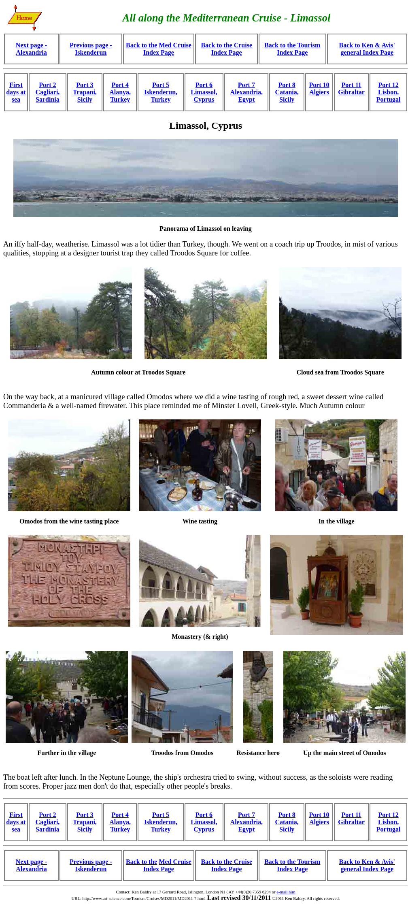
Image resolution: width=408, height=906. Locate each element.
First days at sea (16, 92)
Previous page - (91, 45)
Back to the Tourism (292, 45)
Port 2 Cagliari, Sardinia (47, 92)
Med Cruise (175, 45)
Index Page (158, 52)
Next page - (31, 45)
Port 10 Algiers (319, 88)
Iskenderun (90, 52)
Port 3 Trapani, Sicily (85, 92)
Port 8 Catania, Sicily (287, 92)
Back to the (141, 45)
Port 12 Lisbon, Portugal (388, 92)
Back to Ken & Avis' (367, 45)
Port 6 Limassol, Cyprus (204, 92)
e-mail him (285, 892)
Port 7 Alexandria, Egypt (246, 92)
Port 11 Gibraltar (351, 88)
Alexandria (31, 52)
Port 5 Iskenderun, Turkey (160, 92)
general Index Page (366, 52)
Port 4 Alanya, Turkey (120, 92)
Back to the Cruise (226, 45)
